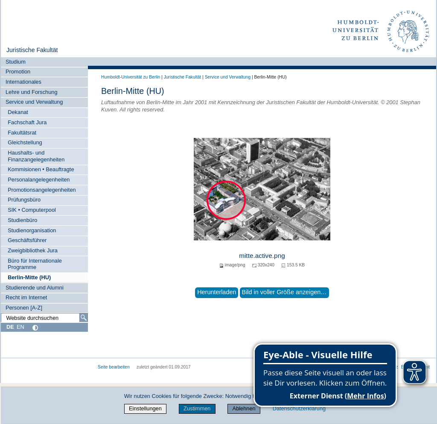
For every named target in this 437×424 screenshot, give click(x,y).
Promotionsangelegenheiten (42, 190)
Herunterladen (216, 292)
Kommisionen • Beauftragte (41, 169)
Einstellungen (145, 408)
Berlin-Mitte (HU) (29, 277)
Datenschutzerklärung (299, 408)
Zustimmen (197, 408)
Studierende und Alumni (35, 287)
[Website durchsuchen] (44, 317)
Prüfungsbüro (24, 199)
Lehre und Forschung (32, 92)
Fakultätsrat (22, 132)
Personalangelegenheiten (39, 179)
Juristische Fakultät (32, 50)
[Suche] (83, 317)
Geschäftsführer (27, 240)
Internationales (23, 82)
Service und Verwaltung (34, 102)
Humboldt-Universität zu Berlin (130, 77)
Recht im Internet (26, 297)
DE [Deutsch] (10, 327)
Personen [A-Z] (24, 307)
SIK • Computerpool (32, 210)
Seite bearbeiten (114, 367)
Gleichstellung (25, 142)
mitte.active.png (262, 255)
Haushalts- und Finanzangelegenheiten (36, 155)
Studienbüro (22, 220)
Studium (16, 61)
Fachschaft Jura (27, 122)
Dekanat (18, 112)
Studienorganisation (32, 230)
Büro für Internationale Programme (35, 263)
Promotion (18, 71)
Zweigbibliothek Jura (33, 250)
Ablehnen (244, 408)
